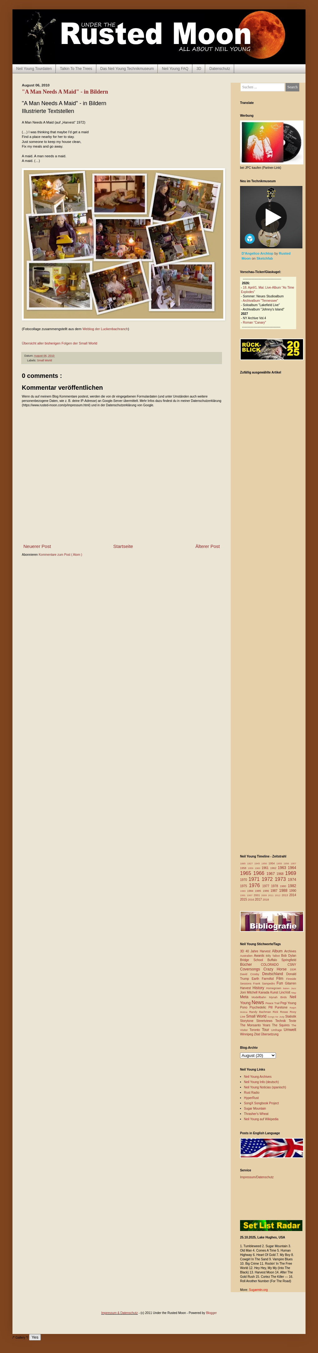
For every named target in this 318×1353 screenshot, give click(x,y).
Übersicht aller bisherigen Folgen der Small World (59, 343)
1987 (275, 890)
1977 (266, 886)
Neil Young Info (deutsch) (261, 1082)
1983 (243, 891)
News (259, 1002)
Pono (244, 1007)
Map (293, 992)
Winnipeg (247, 1034)
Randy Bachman (261, 1012)
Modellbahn (260, 997)
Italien (287, 988)
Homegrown (274, 988)
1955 (280, 863)
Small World (44, 360)
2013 (285, 895)
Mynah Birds (279, 997)
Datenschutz (219, 68)
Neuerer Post (37, 546)
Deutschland (274, 974)
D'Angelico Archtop (258, 253)
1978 (275, 886)
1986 (267, 890)
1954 (272, 863)
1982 (292, 886)
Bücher (250, 964)
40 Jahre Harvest (259, 951)
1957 (293, 863)
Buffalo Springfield (281, 960)
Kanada (264, 992)
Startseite (123, 546)
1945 (258, 863)
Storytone (248, 1021)
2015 (244, 899)
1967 (272, 874)
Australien (247, 955)
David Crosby (251, 974)
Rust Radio (251, 1092)
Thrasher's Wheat (256, 1114)
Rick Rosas (281, 1012)
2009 (264, 895)
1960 (258, 868)
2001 (257, 895)
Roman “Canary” (254, 322)
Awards (260, 955)
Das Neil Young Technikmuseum (127, 68)
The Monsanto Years (256, 1025)
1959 (251, 868)
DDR (293, 969)
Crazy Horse (276, 969)
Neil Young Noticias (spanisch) (265, 1087)
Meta (246, 997)
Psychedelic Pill (262, 1007)
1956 (287, 863)
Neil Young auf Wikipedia (261, 1119)
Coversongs (251, 969)
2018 (266, 899)
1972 (268, 879)
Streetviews (265, 1021)
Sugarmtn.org (258, 1290)
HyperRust (251, 1098)
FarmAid (269, 978)
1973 (281, 879)
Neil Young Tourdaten (34, 68)
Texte (292, 1021)
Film (281, 978)
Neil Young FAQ (175, 68)
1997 (250, 895)
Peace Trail (273, 1003)
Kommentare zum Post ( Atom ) (60, 554)
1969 (290, 873)
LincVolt (285, 992)
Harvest (246, 988)
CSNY (291, 964)
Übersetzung (270, 1034)
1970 (244, 880)
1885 (243, 863)
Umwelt (290, 1030)
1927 (250, 863)
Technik (282, 1021)
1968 (281, 874)
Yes (34, 1337)
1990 (292, 890)
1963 (283, 868)
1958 (244, 868)
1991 (243, 895)
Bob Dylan (288, 955)
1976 (255, 885)
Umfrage (277, 1030)
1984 (251, 890)
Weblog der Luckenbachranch (105, 329)
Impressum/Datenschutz (257, 1177)
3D (198, 68)
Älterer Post (207, 546)
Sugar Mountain (255, 1108)
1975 (244, 886)
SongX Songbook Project (261, 1103)
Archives (290, 951)
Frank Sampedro (265, 983)
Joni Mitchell (249, 992)
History (259, 988)
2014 (292, 895)
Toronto (256, 1030)
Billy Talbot (273, 955)
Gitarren (290, 983)
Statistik (290, 1016)
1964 (292, 868)
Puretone (282, 1007)
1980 (284, 886)
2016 (251, 899)
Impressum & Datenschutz (119, 1313)
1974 (292, 879)
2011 (271, 895)
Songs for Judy (276, 1016)
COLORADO (274, 964)
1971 (255, 879)
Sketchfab (265, 258)
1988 (284, 890)
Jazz (293, 988)
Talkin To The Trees (76, 68)
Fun (281, 983)
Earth (257, 978)
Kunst (274, 992)
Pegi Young (288, 1003)
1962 (274, 868)
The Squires (281, 1025)
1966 (259, 873)
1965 (246, 873)
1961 (266, 868)
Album (278, 951)
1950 (264, 863)
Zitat (257, 1034)
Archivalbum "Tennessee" (260, 300)
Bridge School (253, 960)
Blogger (211, 1313)
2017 (259, 899)
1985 (259, 890)
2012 (278, 895)
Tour (266, 1030)
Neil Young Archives (258, 1076)
